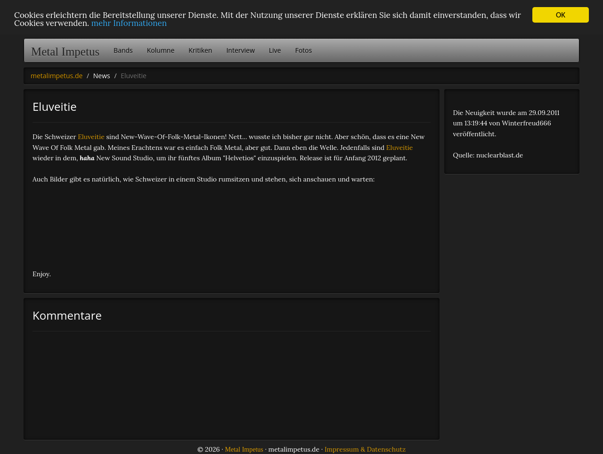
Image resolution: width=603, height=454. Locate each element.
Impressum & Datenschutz (365, 449)
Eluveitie (91, 136)
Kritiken (200, 50)
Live (275, 50)
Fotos (303, 50)
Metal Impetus (65, 51)
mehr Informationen (129, 23)
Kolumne (161, 50)
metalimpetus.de (56, 75)
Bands (123, 50)
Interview (240, 50)
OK (560, 15)
